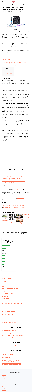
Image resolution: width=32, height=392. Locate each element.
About (3, 376)
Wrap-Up (3, 74)
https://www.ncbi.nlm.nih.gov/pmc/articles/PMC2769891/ (14, 195)
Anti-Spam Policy (5, 381)
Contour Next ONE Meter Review (8, 57)
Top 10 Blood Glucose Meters (8, 342)
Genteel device (22, 41)
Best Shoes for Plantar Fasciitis (8, 351)
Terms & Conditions (6, 383)
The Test (3, 72)
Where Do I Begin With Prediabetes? (9, 301)
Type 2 (3, 276)
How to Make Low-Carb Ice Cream (9, 320)
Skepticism (4, 70)
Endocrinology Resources (7, 347)
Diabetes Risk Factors (6, 284)
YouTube (4, 364)
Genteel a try (18, 179)
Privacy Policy (4, 384)
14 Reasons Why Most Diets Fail (8, 172)
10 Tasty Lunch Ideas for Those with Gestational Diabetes (14, 325)
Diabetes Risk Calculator (7, 268)
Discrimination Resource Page (8, 344)
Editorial (6, 4)
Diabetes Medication (6, 288)
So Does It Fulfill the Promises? (7, 73)
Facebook (4, 366)
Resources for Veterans (6, 345)
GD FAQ (3, 281)
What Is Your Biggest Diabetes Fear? (9, 169)
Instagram (4, 367)
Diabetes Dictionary (6, 289)
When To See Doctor (6, 286)
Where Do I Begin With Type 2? (8, 302)
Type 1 (3, 272)
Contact (3, 378)
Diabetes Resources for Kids (7, 348)
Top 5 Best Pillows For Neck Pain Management (11, 352)
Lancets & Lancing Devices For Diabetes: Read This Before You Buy (14, 166)
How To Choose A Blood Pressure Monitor (10, 350)
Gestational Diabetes (6, 279)
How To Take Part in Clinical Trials (9, 312)
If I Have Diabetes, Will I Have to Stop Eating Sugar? (12, 60)
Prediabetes (4, 271)
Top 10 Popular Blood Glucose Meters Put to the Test (12, 59)
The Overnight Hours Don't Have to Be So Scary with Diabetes (13, 170)
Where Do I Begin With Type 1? (8, 304)
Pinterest (4, 369)
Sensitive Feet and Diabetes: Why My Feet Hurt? (11, 65)
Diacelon (3, 233)
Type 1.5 (3, 274)
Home (3, 4)
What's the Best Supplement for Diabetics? (11, 321)
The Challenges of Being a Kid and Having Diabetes (11, 168)
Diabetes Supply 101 (6, 291)
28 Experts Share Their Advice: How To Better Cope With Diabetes (14, 62)
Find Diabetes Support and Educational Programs (12, 293)
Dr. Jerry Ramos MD (20, 187)
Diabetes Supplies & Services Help (9, 334)
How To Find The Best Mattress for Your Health (11, 354)
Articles (3, 386)
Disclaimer (4, 379)
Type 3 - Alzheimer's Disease (8, 283)
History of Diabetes (6, 269)
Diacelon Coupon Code (6, 323)
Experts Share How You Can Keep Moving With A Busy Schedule (14, 63)
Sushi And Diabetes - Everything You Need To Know (12, 326)
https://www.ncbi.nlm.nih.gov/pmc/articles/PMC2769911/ (14, 197)
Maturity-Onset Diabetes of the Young (10, 278)
